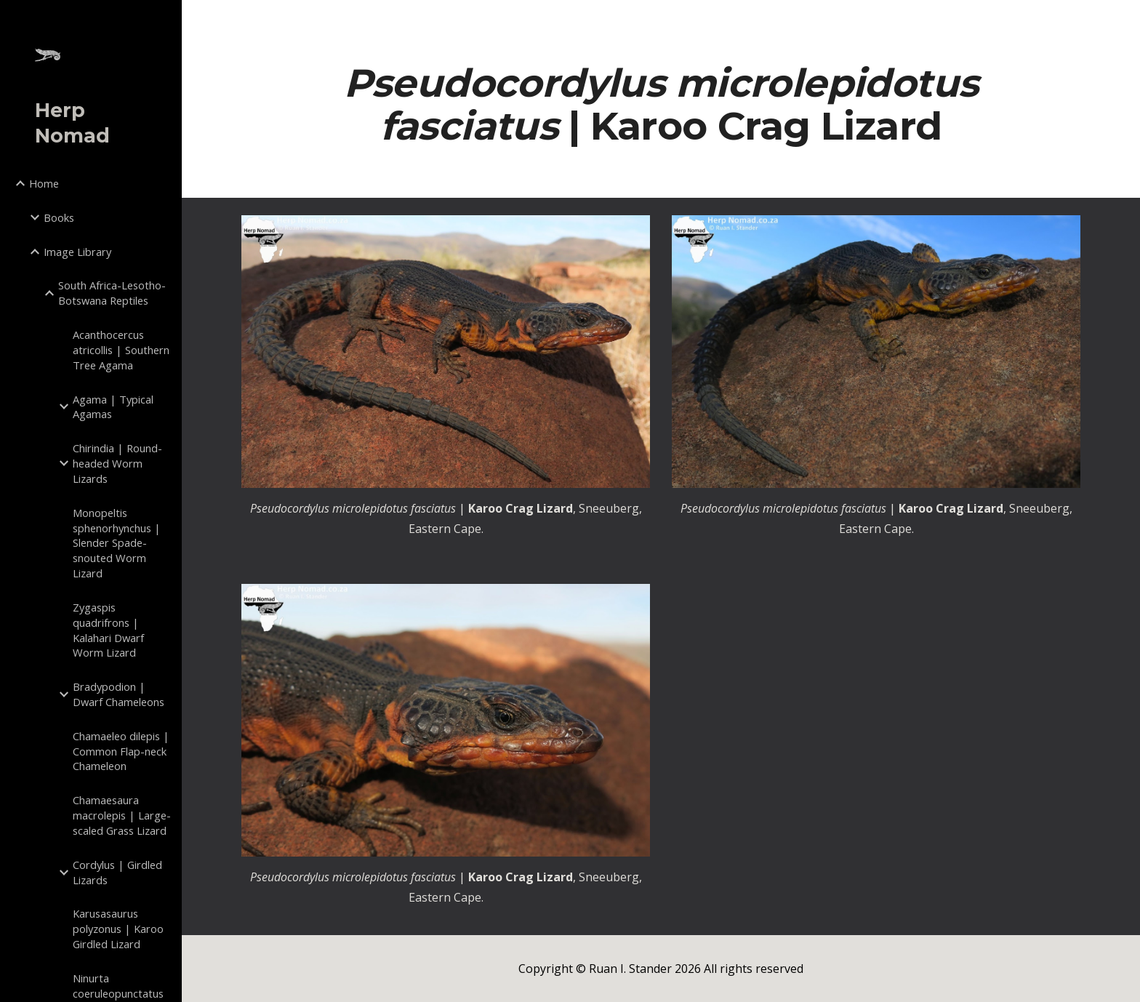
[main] (660, 104)
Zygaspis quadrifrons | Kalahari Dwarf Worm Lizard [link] (108, 630)
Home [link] (44, 183)
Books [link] (59, 217)
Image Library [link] (77, 251)
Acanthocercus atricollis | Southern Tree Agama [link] (121, 349)
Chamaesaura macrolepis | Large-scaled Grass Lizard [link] (122, 815)
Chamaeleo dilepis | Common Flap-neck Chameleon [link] (121, 751)
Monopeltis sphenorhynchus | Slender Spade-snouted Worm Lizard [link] (117, 542)
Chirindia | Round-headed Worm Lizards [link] (117, 463)
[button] (1122, 20)
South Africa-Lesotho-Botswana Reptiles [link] (112, 293)
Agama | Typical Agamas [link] (113, 407)
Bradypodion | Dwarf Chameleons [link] (118, 694)
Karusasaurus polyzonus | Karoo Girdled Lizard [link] (118, 928)
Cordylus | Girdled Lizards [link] (117, 872)
